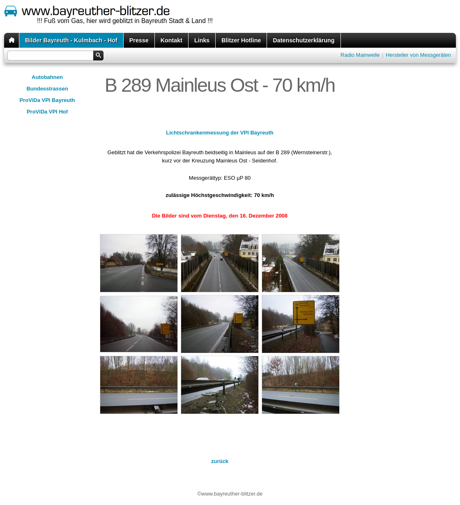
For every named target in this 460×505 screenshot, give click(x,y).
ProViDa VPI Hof (47, 112)
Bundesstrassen (47, 89)
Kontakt (171, 40)
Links (201, 40)
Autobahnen (47, 77)
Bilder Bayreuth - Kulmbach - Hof (71, 40)
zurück (219, 461)
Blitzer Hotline (241, 40)
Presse (139, 40)
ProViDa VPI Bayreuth (47, 100)
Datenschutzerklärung (303, 40)
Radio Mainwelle (360, 55)
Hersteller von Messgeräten (418, 55)
